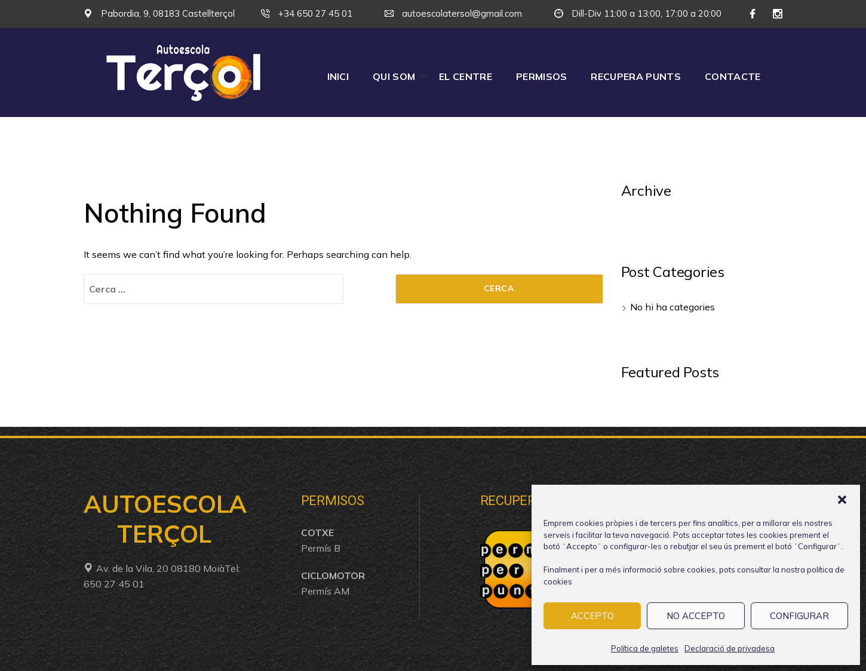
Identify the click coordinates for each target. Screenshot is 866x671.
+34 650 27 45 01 (306, 13)
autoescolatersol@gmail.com (453, 13)
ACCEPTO (592, 615)
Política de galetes (644, 648)
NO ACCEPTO (696, 615)
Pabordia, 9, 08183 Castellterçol (159, 13)
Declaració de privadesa (729, 648)
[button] (842, 500)
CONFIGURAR (799, 615)
